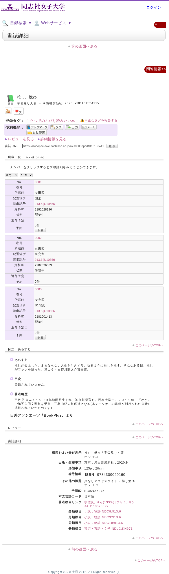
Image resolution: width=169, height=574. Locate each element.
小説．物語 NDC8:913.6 (102, 511)
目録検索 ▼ (17, 23)
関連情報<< (156, 69)
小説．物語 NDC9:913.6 (102, 517)
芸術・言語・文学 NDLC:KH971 (108, 528)
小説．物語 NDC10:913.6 (103, 523)
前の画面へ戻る (84, 46)
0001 (38, 182)
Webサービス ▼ (52, 23)
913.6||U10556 (45, 204)
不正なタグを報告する (101, 120)
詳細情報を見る (53, 139)
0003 (38, 289)
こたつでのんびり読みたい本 (50, 121)
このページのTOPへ (149, 345)
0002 (38, 238)
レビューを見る (21, 139)
